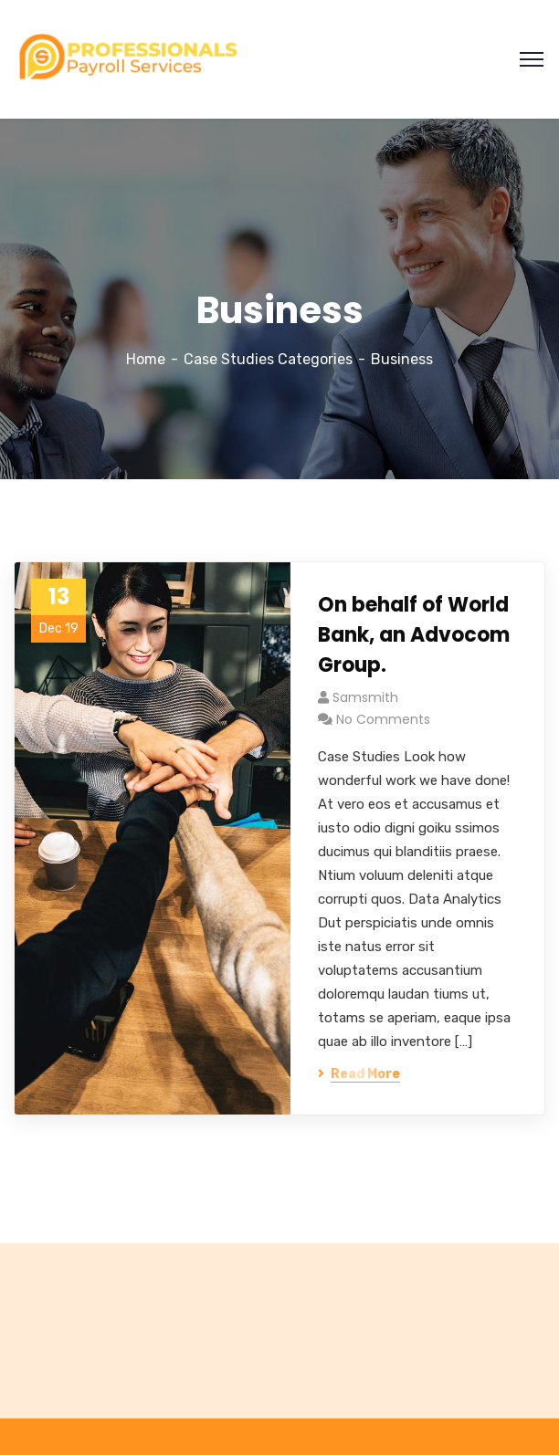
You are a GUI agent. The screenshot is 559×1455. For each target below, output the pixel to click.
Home (145, 359)
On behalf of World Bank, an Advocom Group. (414, 635)
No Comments (383, 719)
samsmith (365, 697)
